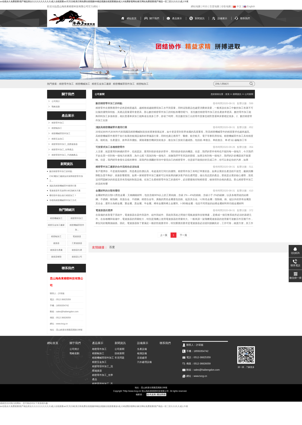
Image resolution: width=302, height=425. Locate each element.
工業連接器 (77, 243)
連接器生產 (77, 250)
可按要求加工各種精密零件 (110, 147)
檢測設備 (142, 353)
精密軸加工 (142, 83)
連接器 (56, 243)
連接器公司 (77, 257)
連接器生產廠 (56, 250)
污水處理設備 (144, 362)
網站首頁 (131, 18)
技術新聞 (119, 353)
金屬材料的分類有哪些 (108, 190)
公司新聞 (249, 94)
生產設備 (142, 349)
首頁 (227, 94)
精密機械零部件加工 (124, 83)
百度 (112, 247)
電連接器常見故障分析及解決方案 (65, 190)
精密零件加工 (66, 83)
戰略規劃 (56, 106)
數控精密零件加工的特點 (60, 171)
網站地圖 (196, 6)
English (249, 6)
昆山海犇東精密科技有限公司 (72, 6)
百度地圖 (214, 6)
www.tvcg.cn (135, 391)
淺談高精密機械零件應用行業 (62, 186)
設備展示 (222, 18)
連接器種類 (56, 257)
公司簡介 (56, 101)
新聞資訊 (200, 18)
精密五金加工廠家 (101, 83)
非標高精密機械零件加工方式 (62, 200)
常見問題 (119, 357)
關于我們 (154, 18)
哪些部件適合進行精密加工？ (62, 195)
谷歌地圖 (226, 6)
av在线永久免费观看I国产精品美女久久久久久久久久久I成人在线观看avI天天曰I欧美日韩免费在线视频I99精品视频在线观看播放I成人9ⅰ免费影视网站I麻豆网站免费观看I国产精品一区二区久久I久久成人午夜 (94, 1)
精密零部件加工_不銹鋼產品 (65, 155)
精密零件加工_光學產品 (62, 149)
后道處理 (142, 357)
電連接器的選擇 (104, 210)
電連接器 (77, 236)
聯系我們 (245, 18)
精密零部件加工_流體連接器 (65, 144)
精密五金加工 (58, 139)
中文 (237, 6)
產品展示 (177, 18)
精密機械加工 (83, 83)
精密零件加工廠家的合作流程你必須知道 (117, 166)
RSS (205, 6)
